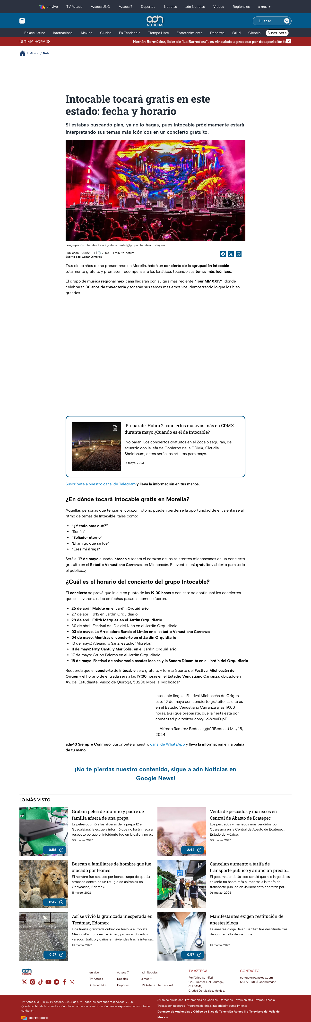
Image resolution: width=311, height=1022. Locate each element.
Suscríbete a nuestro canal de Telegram (101, 484)
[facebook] (64, 983)
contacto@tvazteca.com (256, 977)
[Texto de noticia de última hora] (168, 42)
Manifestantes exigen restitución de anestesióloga (246, 919)
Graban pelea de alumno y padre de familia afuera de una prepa (108, 814)
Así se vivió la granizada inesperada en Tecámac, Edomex (112, 919)
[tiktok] (40, 983)
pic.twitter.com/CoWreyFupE (201, 719)
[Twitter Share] (231, 254)
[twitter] (24, 983)
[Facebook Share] (223, 254)
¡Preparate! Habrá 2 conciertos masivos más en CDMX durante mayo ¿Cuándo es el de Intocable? (179, 429)
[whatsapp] (71, 983)
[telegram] (56, 983)
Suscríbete (277, 33)
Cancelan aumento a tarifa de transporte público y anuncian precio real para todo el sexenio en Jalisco (248, 867)
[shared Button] (239, 254)
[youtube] (48, 983)
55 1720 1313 (248, 982)
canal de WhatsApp (167, 744)
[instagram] (32, 983)
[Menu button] (38, 20)
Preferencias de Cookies (201, 1000)
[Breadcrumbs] (24, 53)
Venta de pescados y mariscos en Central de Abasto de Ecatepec (243, 814)
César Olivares (92, 256)
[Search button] (286, 21)
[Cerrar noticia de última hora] (289, 41)
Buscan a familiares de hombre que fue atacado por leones (111, 867)
